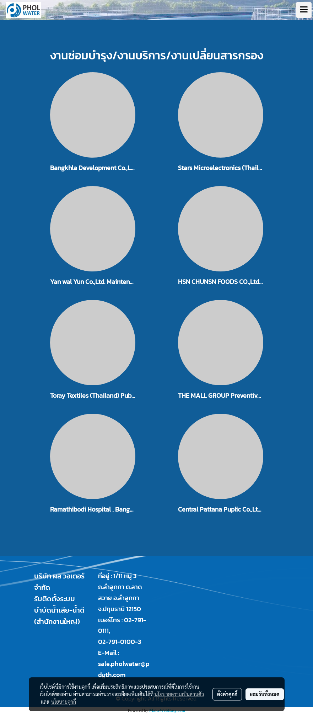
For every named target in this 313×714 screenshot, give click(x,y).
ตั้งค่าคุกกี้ (227, 694)
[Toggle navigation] (304, 10)
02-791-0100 (116, 641)
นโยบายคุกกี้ (63, 701)
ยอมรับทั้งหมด (265, 694)
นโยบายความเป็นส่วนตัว (179, 694)
